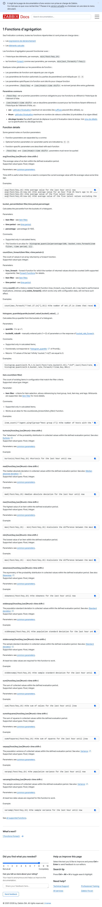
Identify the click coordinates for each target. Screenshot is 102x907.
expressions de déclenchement (22, 41)
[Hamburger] (97, 17)
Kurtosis (6, 441)
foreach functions (27, 275)
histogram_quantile (38, 351)
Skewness (7, 581)
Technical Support (61, 886)
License (47, 903)
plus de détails (91, 119)
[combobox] (62, 16)
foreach (20, 61)
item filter (23, 221)
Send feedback (11, 894)
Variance (84, 759)
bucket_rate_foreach (85, 335)
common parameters (26, 169)
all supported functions (16, 826)
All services (58, 891)
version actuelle (57, 6)
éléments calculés (16, 45)
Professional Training (90, 886)
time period (26, 226)
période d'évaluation (22, 109)
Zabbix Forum (87, 891)
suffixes (58, 109)
